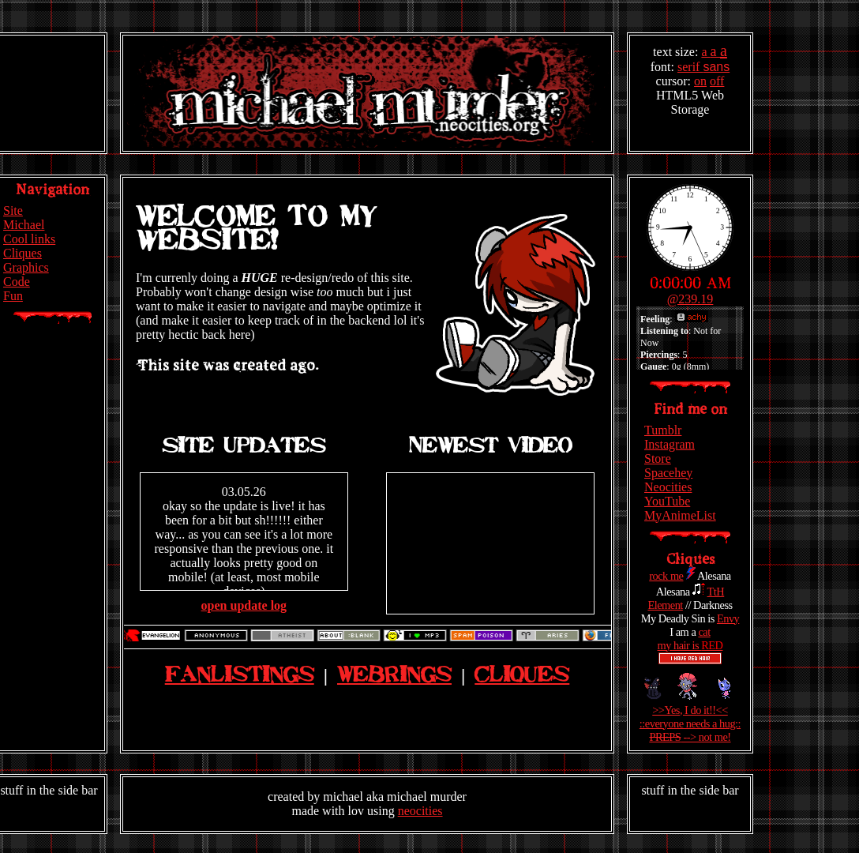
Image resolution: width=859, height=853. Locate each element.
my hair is (690, 645)
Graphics (26, 267)
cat (704, 632)
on (700, 81)
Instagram (669, 444)
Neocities (668, 487)
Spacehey (668, 472)
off (717, 81)
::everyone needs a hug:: (690, 723)
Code (16, 281)
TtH (716, 591)
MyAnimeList (680, 515)
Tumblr (662, 430)
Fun (13, 295)
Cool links (29, 239)
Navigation (52, 189)
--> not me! (689, 737)
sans (716, 66)
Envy (728, 618)
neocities (420, 810)
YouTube (667, 501)
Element (664, 605)
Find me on (690, 409)
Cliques (22, 253)
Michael (23, 224)
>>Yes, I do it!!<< (690, 710)
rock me (666, 575)
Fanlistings (239, 676)
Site (13, 210)
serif (690, 66)
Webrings (394, 676)
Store (657, 458)
